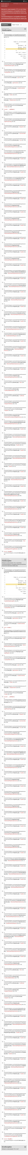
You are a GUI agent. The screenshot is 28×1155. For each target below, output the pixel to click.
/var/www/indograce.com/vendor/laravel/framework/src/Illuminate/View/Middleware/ (15, 313)
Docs (25, 1)
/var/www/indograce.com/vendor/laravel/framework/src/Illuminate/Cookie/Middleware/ (15, 348)
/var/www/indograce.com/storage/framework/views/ (15, 36)
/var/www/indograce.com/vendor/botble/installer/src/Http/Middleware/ (15, 272)
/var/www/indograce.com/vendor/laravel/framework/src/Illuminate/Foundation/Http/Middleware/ (15, 298)
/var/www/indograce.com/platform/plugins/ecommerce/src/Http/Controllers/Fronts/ (15, 113)
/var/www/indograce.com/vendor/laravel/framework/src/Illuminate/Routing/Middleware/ (15, 285)
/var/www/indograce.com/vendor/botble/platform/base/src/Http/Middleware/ (15, 165)
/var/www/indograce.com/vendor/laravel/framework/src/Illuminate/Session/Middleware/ (15, 328)
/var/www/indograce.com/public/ (14, 552)
